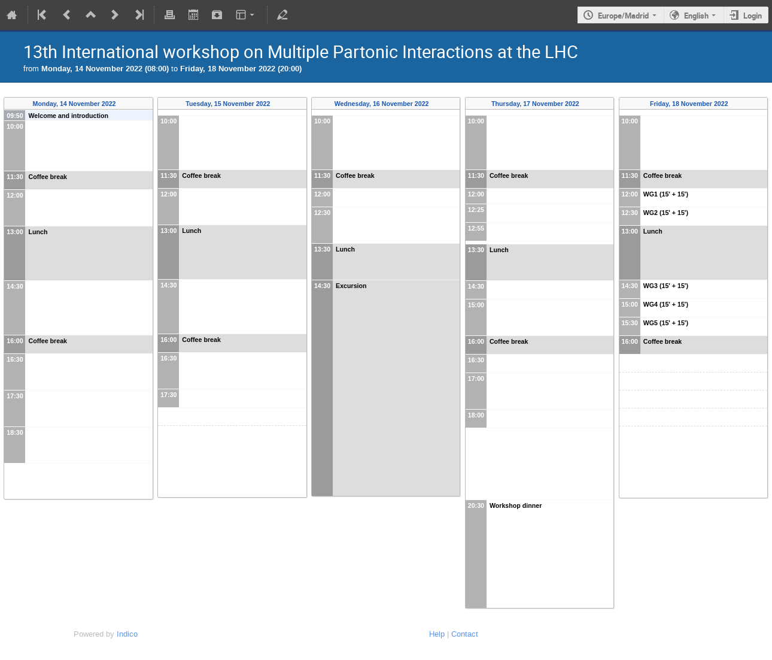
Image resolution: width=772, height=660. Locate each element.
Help (437, 634)
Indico (127, 634)
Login (752, 15)
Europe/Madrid (623, 15)
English (696, 15)
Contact (464, 634)
